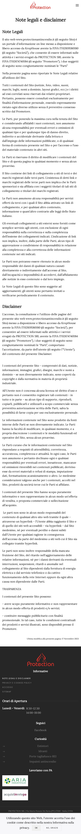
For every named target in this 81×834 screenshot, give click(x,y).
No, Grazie (52, 828)
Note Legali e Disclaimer (16, 678)
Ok (36, 828)
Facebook (40, 730)
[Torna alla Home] (40, 5)
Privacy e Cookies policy (17, 683)
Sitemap (6, 691)
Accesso (7, 687)
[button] (77, 5)
